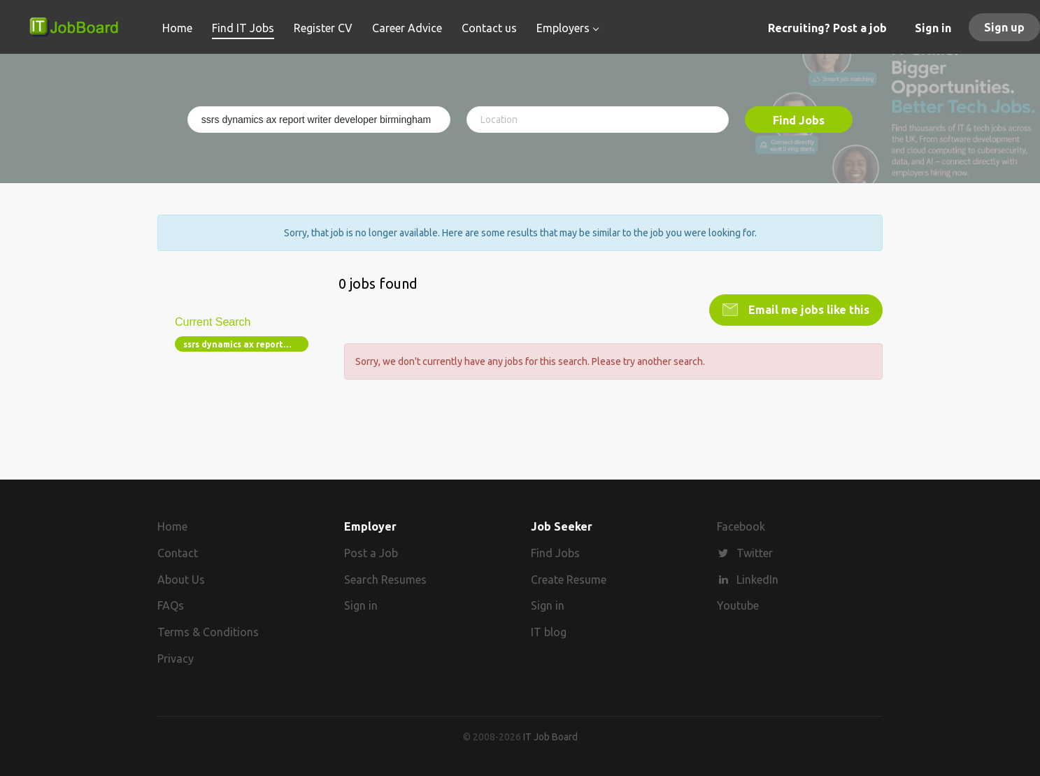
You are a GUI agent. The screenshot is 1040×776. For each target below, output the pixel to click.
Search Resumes (385, 579)
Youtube (738, 605)
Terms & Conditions (208, 632)
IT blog (549, 632)
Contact (177, 553)
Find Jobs (799, 120)
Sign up (1004, 27)
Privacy (175, 658)
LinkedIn (757, 579)
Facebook (741, 526)
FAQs (170, 605)
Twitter (754, 553)
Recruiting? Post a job (827, 28)
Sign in (933, 28)
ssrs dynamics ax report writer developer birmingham (245, 344)
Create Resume (568, 579)
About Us (181, 579)
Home (172, 526)
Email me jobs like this (807, 309)
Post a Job (371, 553)
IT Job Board (550, 736)
